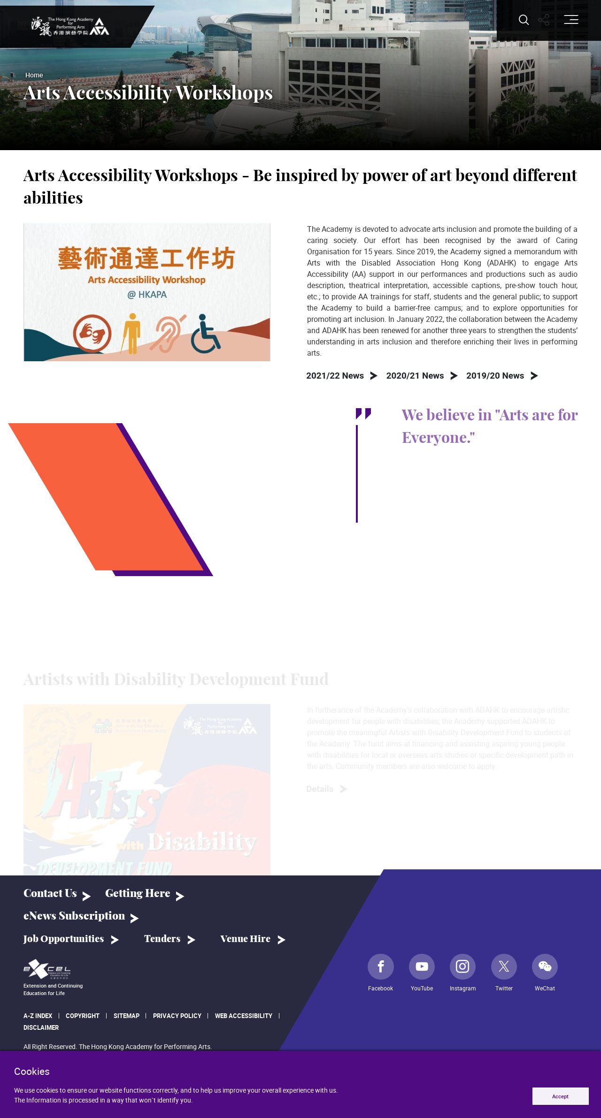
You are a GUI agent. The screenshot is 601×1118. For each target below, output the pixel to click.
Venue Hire (245, 941)
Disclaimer (41, 1030)
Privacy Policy (177, 1018)
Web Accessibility (243, 1018)
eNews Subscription (74, 918)
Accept (557, 1095)
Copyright (83, 1018)
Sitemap (126, 1018)
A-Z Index (37, 1018)
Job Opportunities (63, 941)
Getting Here (137, 896)
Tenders (162, 941)
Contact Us (50, 896)
